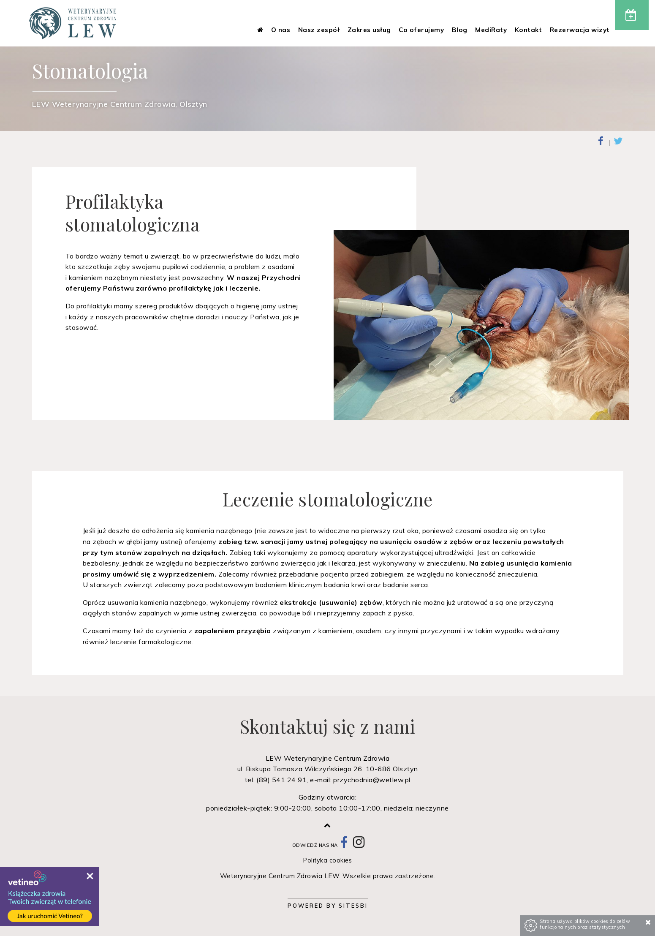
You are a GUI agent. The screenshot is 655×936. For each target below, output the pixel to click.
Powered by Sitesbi (328, 905)
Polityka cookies (327, 860)
